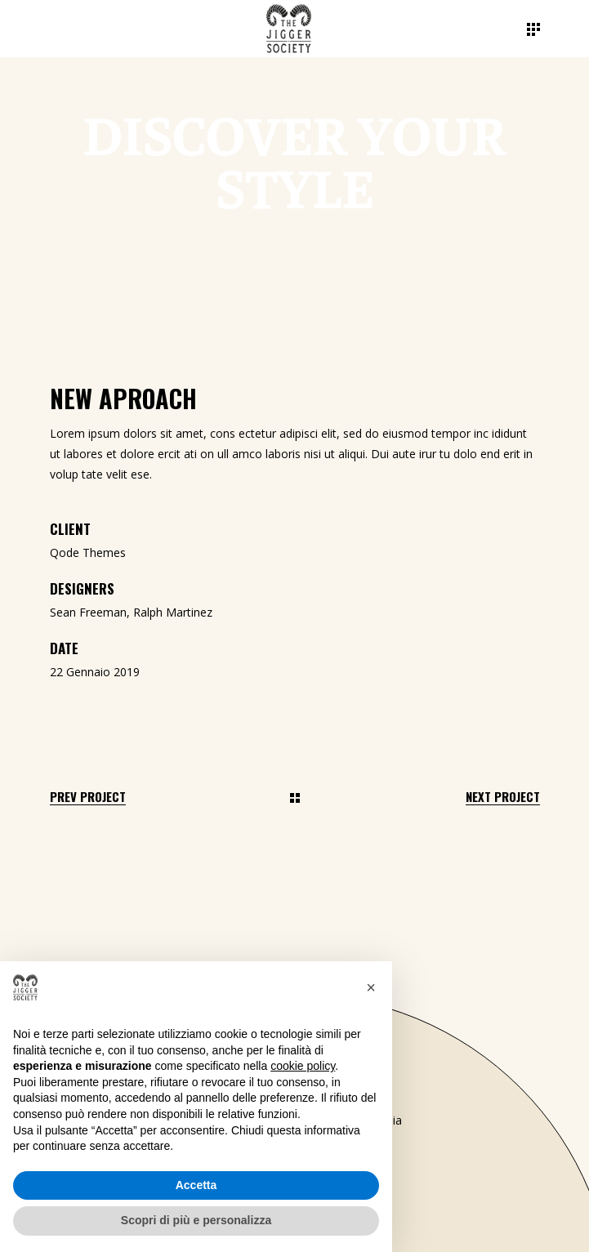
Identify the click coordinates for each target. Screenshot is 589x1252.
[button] (371, 987)
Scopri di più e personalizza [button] (196, 1220)
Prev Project (88, 796)
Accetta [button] (196, 1185)
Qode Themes (88, 552)
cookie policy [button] (302, 1065)
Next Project (503, 796)
